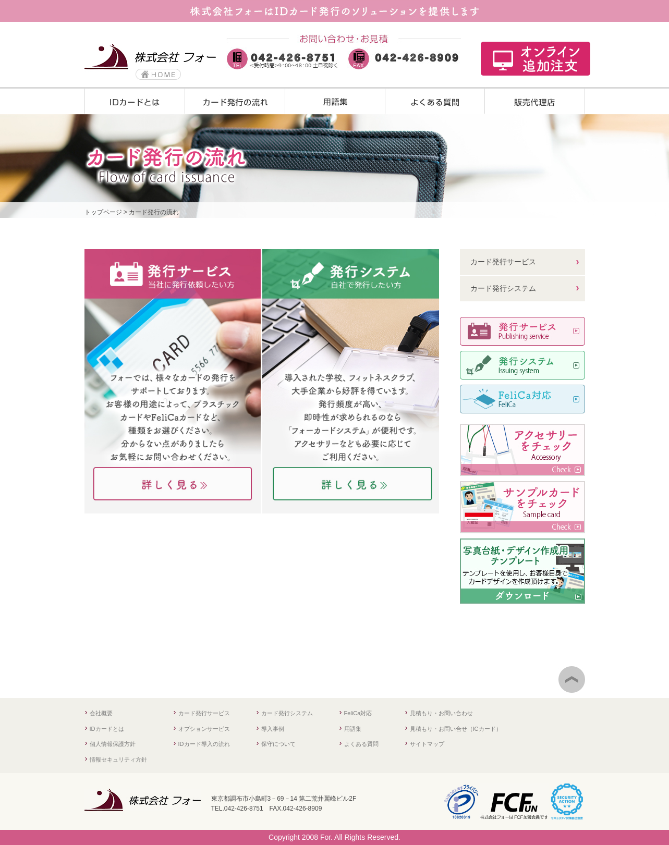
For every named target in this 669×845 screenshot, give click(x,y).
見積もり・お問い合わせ (441, 713)
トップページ (103, 212)
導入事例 (272, 729)
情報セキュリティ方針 (118, 759)
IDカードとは (107, 729)
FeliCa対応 (358, 713)
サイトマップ (427, 744)
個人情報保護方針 (113, 744)
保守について (278, 744)
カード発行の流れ (154, 212)
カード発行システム (503, 288)
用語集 (352, 729)
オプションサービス (204, 729)
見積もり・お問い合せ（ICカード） (456, 729)
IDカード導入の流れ (204, 744)
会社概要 (101, 713)
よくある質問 (361, 744)
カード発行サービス (503, 262)
